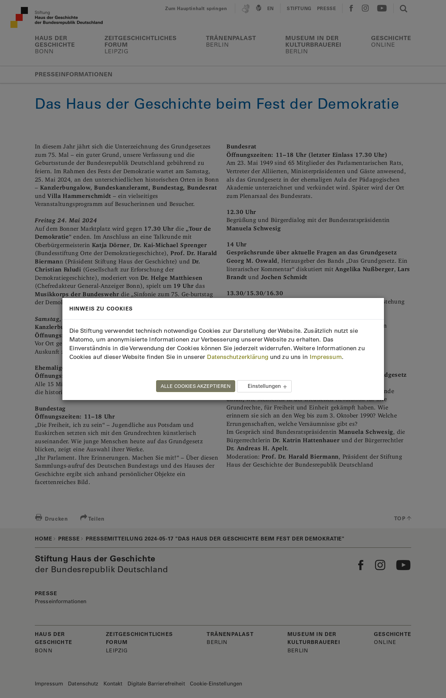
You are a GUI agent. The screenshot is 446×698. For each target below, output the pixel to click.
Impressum (326, 356)
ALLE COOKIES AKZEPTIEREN (196, 386)
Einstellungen (264, 386)
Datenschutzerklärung (237, 356)
